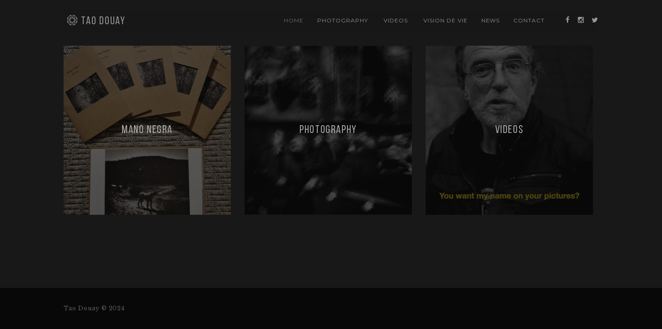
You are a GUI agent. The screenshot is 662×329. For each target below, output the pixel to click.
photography (342, 20)
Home (294, 20)
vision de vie (445, 20)
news (490, 20)
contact (529, 20)
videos (396, 20)
